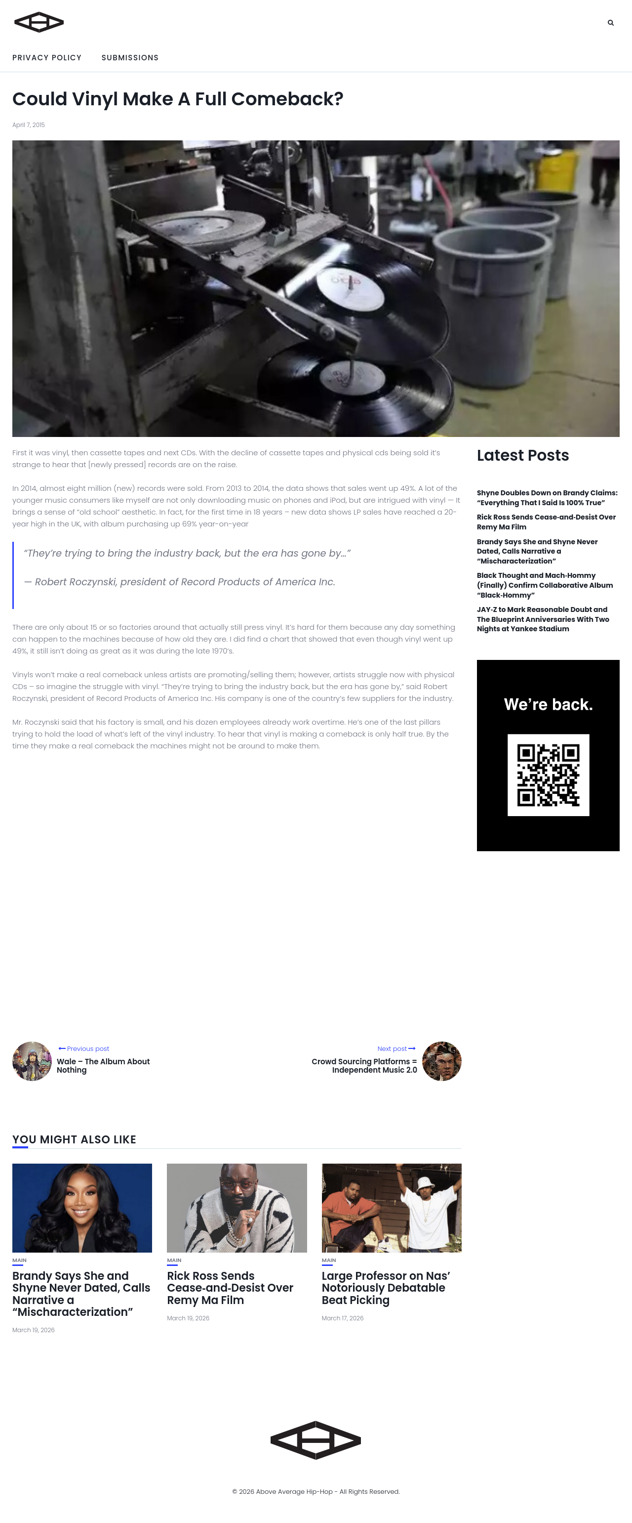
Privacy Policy (47, 57)
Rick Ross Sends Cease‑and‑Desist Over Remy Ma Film (230, 1287)
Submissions (130, 57)
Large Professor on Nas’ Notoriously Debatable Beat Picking (386, 1287)
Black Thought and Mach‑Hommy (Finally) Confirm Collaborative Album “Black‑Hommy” (545, 585)
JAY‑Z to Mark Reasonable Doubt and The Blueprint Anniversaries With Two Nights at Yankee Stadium (543, 619)
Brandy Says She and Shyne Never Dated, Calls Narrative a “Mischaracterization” (81, 1294)
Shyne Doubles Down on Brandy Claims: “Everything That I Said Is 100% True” (547, 498)
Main (19, 1260)
